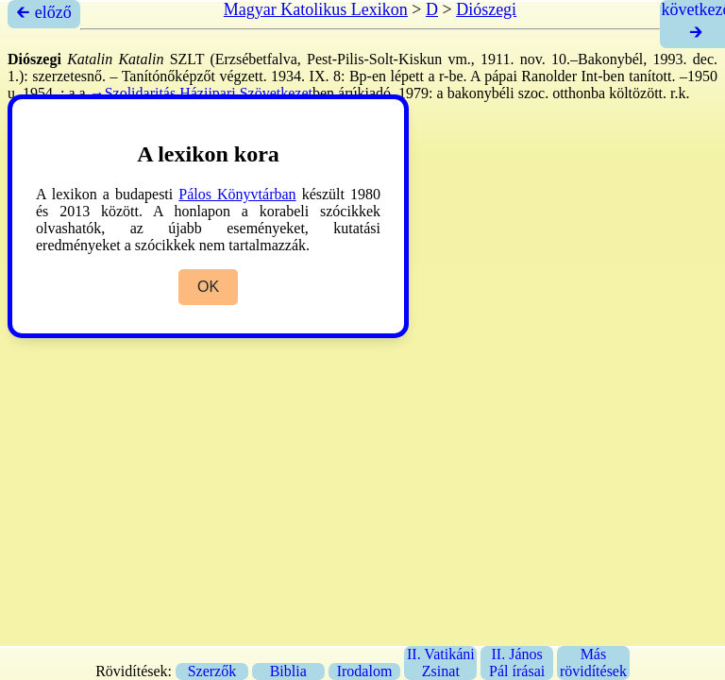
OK (208, 287)
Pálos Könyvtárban (236, 194)
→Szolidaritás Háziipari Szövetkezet (201, 93)
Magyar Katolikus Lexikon (316, 9)
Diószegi (486, 9)
